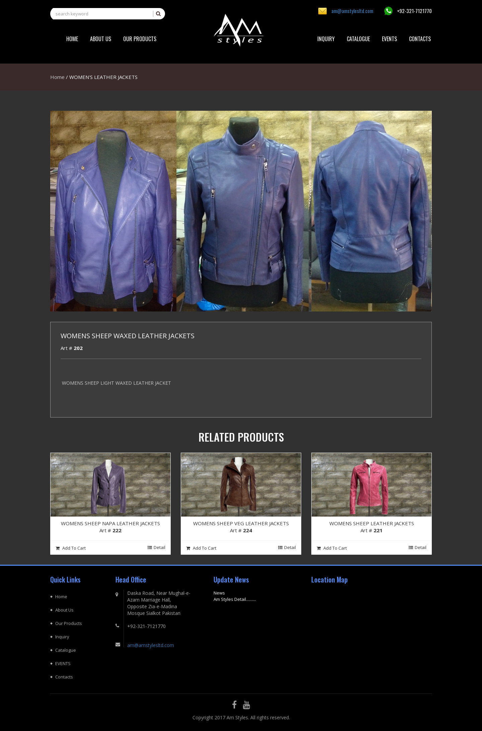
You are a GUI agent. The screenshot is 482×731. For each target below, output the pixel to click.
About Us (64, 610)
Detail (156, 547)
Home (57, 77)
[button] (139, 39)
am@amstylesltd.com (352, 10)
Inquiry (62, 637)
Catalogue (65, 650)
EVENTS (63, 663)
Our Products (68, 623)
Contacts (64, 677)
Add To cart (71, 548)
